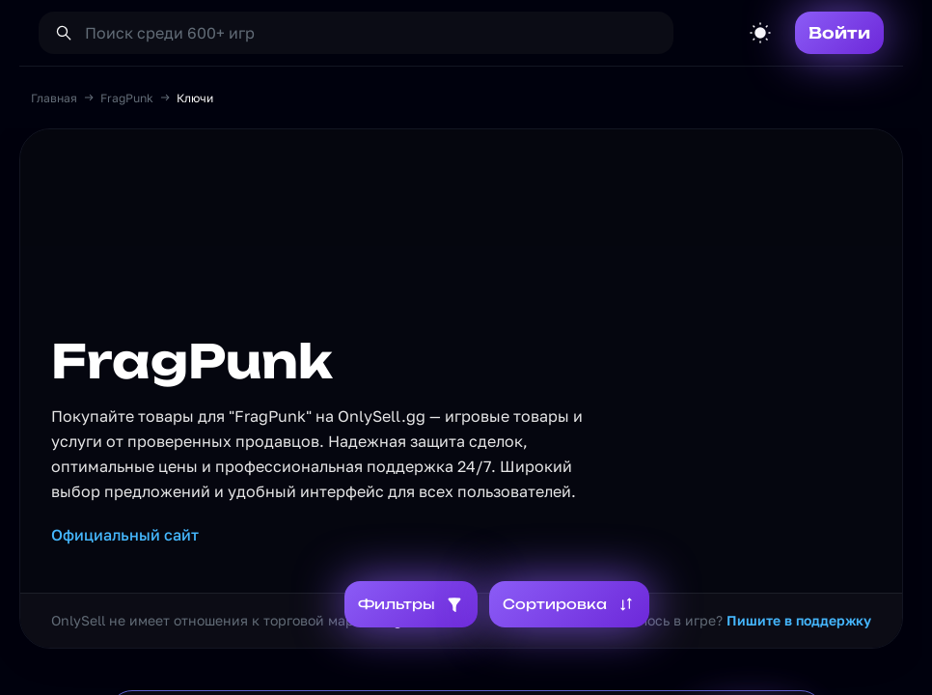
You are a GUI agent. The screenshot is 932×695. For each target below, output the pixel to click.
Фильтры (411, 604)
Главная (54, 98)
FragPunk (126, 98)
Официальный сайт (125, 534)
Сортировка (569, 604)
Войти (839, 32)
